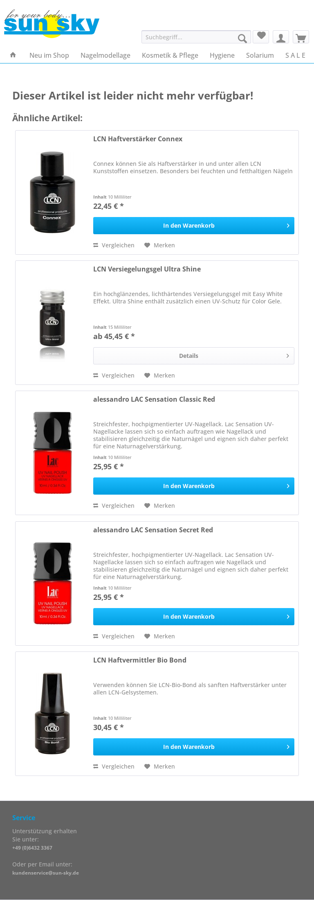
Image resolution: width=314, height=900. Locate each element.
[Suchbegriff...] (196, 36)
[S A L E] (295, 55)
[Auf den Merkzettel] (159, 245)
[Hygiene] (222, 55)
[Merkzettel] (261, 36)
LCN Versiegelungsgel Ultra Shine (147, 269)
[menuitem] (196, 40)
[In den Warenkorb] (193, 225)
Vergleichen (114, 245)
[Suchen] (242, 38)
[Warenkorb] (301, 36)
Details (234, 354)
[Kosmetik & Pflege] (170, 55)
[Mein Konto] (281, 36)
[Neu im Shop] (49, 55)
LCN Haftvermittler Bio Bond (139, 660)
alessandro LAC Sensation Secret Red (153, 530)
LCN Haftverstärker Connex (137, 139)
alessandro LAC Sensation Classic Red (154, 399)
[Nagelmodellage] (105, 55)
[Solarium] (260, 55)
